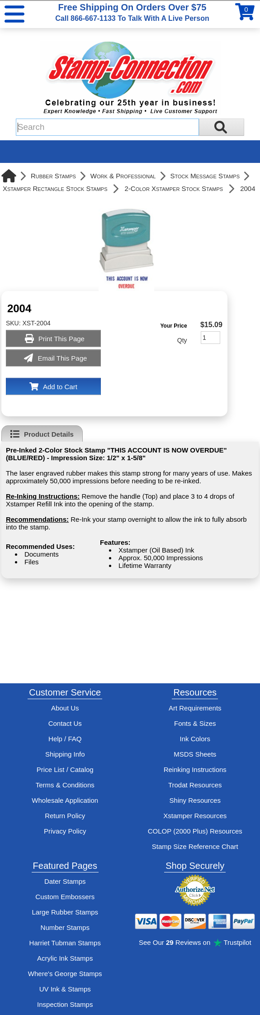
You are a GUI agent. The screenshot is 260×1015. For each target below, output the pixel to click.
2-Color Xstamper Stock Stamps (174, 188)
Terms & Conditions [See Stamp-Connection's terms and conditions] (65, 785)
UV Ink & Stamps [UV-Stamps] (65, 989)
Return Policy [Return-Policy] (65, 816)
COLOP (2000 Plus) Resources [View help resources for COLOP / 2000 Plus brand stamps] (195, 831)
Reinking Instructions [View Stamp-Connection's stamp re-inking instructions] (195, 769)
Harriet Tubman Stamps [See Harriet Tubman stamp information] (65, 943)
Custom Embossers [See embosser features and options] (65, 897)
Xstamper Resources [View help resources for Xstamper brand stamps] (195, 816)
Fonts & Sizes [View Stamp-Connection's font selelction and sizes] (195, 723)
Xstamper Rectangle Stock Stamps (55, 188)
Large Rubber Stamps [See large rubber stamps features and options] (65, 912)
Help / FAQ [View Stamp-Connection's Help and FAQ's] (64, 739)
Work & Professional (123, 176)
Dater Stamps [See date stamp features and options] (65, 881)
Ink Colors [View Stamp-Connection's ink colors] (195, 739)
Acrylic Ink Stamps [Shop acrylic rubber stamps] (65, 958)
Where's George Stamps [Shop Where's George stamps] (65, 973)
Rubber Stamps (53, 176)
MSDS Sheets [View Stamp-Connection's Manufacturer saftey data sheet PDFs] (195, 754)
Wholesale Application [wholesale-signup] (65, 800)
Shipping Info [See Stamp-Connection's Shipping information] (65, 754)
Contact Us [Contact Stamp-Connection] (65, 723)
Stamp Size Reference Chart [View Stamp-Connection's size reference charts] (195, 846)
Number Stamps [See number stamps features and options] (65, 927)
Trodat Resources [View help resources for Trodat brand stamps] (195, 785)
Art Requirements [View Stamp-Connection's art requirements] (195, 708)
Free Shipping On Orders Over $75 (132, 12)
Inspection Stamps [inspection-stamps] (65, 1004)
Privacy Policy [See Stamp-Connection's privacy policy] (65, 831)
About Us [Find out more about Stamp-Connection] (65, 708)
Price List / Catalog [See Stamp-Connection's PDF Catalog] (65, 769)
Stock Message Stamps (205, 176)
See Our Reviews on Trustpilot (195, 942)
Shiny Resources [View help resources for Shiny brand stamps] (195, 800)
